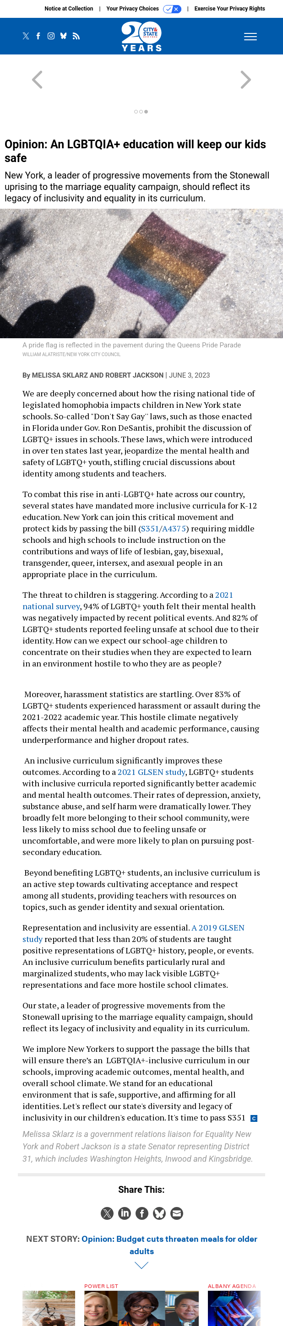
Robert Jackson (134, 342)
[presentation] (33, 1285)
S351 (150, 495)
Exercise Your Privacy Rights (230, 8)
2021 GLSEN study (150, 738)
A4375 (174, 495)
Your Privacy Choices (144, 9)
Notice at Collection (68, 8)
